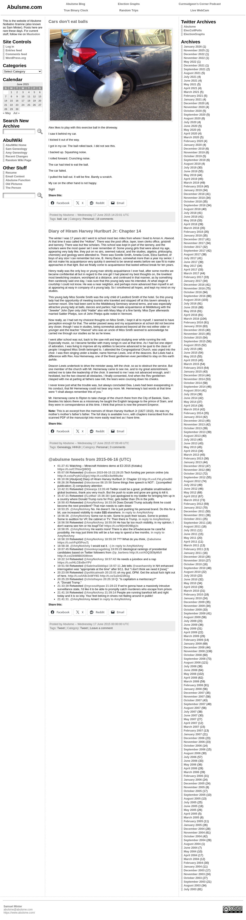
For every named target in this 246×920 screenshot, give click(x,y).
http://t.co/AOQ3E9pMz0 (145, 552)
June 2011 (191, 534)
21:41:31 (63, 599)
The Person (13, 187)
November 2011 (194, 515)
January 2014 (193, 417)
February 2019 (193, 186)
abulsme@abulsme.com (18, 909)
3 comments (117, 447)
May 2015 (190, 356)
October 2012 (193, 473)
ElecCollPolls (193, 30)
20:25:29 (63, 579)
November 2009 (194, 605)
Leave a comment (101, 628)
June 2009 (191, 624)
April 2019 (190, 178)
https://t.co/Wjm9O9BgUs (121, 525)
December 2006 (194, 738)
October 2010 (193, 564)
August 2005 (192, 798)
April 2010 (190, 587)
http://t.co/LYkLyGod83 (156, 479)
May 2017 (190, 265)
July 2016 (190, 303)
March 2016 (191, 318)
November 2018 (194, 197)
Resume (11, 172)
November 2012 (194, 469)
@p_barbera (120, 552)
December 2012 (194, 466)
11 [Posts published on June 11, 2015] (28, 96)
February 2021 (193, 95)
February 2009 (193, 639)
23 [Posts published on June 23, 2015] (17, 105)
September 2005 (195, 794)
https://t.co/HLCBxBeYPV (74, 562)
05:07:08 (63, 472)
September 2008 (195, 658)
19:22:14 (63, 559)
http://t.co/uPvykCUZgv (73, 475)
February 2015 (193, 367)
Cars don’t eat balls (68, 21)
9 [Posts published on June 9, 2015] (17, 96)
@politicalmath (94, 572)
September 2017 (195, 250)
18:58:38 (63, 545)
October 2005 (193, 791)
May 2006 (190, 764)
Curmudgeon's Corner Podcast (200, 4)
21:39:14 (110, 592)
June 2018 (191, 216)
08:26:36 (63, 482)
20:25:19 (109, 579)
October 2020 (193, 110)
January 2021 (193, 99)
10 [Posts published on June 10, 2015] (23, 96)
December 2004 (194, 828)
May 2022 (190, 61)
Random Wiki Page (18, 160)
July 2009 (190, 621)
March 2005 (191, 817)
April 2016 (190, 315)
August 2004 (192, 844)
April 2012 (190, 496)
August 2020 (192, 118)
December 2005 (194, 783)
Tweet (61, 628)
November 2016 (194, 288)
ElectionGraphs (194, 34)
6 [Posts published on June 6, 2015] (39, 92)
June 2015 (191, 352)
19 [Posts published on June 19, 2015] (34, 100)
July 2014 (190, 394)
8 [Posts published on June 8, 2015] (11, 96)
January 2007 (193, 734)
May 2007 (190, 719)
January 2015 (193, 371)
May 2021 (190, 84)
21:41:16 (63, 592)
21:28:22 (111, 585)
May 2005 (190, 810)
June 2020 (191, 126)
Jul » (16, 113)
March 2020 (191, 137)
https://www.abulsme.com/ (19, 912)
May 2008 (190, 673)
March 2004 (191, 859)
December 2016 (194, 284)
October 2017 (193, 247)
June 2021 (191, 80)
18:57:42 (110, 559)
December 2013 (194, 420)
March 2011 (191, 545)
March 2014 (191, 409)
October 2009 (193, 609)
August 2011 (192, 526)
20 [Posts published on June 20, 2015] (39, 100)
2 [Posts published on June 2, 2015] (17, 92)
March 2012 (191, 500)
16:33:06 (110, 502)
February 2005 (193, 821)
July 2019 (190, 167)
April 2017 (190, 269)
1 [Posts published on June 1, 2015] (11, 92)
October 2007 (193, 700)
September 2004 (195, 840)
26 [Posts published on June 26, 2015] (34, 105)
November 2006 (194, 742)
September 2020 (195, 114)
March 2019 (191, 182)
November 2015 (194, 333)
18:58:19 (63, 539)
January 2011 (193, 553)
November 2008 (194, 651)
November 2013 (194, 424)
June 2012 (191, 488)
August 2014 (192, 390)
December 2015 (194, 330)
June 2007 (191, 715)
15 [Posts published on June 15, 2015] (11, 100)
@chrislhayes (93, 579)
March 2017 (191, 273)
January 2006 (193, 779)
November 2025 (194, 50)
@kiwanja (90, 489)
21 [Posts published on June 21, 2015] (5, 105)
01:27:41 (63, 465)
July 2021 (190, 76)
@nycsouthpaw (94, 585)
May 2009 (190, 628)
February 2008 (193, 685)
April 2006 (190, 768)
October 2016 (193, 292)
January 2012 (193, 507)
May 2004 (190, 851)
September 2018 (195, 205)
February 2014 (193, 413)
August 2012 (192, 481)
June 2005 (191, 806)
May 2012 (190, 492)
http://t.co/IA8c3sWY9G (83, 575)
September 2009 (195, 613)
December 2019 (194, 148)
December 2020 (194, 103)
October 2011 (193, 519)
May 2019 (190, 175)
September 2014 (195, 386)
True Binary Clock (76, 10)
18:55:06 (110, 522)
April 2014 (190, 405)
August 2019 (192, 163)
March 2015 (191, 364)
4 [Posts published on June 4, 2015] (28, 92)
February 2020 (193, 141)
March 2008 (191, 681)
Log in (10, 46)
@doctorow (92, 482)
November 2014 (194, 379)
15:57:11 (115, 565)
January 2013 (193, 462)
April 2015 (190, 360)
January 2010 (193, 598)
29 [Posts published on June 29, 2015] (11, 109)
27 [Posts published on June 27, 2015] (39, 105)
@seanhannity (142, 565)
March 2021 (191, 92)
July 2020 (190, 122)
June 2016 (191, 307)
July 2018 (190, 212)
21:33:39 (63, 585)
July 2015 (190, 349)
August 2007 (192, 708)
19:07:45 (63, 549)
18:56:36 (63, 515)
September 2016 (195, 296)
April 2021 (190, 88)
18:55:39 (110, 539)
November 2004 (194, 832)
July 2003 (190, 889)
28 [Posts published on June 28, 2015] (5, 109)
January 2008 (193, 689)
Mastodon (33, 34)
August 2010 (192, 571)
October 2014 (193, 383)
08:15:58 (106, 482)
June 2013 (191, 443)
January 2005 (193, 825)
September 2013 (195, 432)
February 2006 (193, 776)
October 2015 (193, 337)
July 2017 (190, 258)
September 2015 (195, 341)
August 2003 (192, 885)
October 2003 (193, 878)
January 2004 (193, 866)
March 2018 (191, 228)
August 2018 (192, 209)
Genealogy (64, 447)
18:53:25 (63, 509)
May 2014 (190, 401)
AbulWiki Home (16, 145)
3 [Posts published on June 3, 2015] (23, 92)
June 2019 (191, 171)
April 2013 (190, 451)
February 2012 (193, 503)
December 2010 (194, 556)
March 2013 (191, 454)
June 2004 (191, 847)
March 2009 (191, 636)
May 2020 (190, 129)
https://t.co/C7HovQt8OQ (74, 469)
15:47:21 (63, 495)
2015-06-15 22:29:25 (110, 472)
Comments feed (16, 54)
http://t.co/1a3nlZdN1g (115, 575)
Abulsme (190, 26)
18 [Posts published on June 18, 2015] (28, 100)
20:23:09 (63, 572)
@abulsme (154, 539)
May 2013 (190, 447)
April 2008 (190, 677)
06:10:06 (63, 479)
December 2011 (194, 511)
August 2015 (192, 345)
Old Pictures (14, 184)
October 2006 (193, 745)
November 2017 (194, 243)
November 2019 (194, 152)
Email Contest (15, 176)
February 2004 (193, 862)
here (126, 414)
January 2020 (193, 144)
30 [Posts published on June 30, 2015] (17, 109)
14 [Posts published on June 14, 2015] (5, 100)
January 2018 (193, 235)
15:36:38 (103, 495)
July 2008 (190, 666)
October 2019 (193, 156)
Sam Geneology (16, 148)
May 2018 (190, 220)
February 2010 (193, 594)
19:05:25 (116, 549)
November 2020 (194, 107)
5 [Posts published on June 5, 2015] (34, 92)
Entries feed (14, 50)
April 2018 (190, 224)
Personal (88, 218)
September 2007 (195, 704)
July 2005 (190, 802)
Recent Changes (17, 156)
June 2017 (191, 262)
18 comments (104, 218)
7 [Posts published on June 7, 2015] (5, 96)
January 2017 (193, 281)
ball (59, 218)
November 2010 (194, 560)
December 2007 (194, 692)
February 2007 (193, 730)
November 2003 (194, 874)
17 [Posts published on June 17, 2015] (23, 100)
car (65, 218)
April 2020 (190, 133)
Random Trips (128, 10)
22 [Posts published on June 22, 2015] (11, 105)
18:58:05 (63, 529)
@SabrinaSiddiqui (96, 565)
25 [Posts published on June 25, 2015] (28, 105)
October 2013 (193, 428)
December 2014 (194, 375)
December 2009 (194, 602)
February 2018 (193, 231)
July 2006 (190, 757)
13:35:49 (103, 489)
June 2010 (191, 579)
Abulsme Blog (75, 4)
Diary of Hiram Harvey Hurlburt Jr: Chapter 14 (94, 231)
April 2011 (190, 541)
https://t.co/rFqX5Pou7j (73, 542)
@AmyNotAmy (94, 502)
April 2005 (190, 813)
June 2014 (191, 398)
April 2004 (190, 855)
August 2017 (192, 254)
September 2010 (195, 568)
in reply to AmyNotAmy (137, 512)
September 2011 (195, 522)
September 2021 (195, 69)
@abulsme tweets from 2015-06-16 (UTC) (89, 459)
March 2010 (191, 590)
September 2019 (195, 160)
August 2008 (192, 662)
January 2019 (193, 190)
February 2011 (193, 549)
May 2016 (190, 311)
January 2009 (193, 643)
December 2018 (194, 194)
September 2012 (195, 477)
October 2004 (193, 836)
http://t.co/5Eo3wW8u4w (107, 475)
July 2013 (190, 439)
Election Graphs (129, 4)
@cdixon (90, 472)
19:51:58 (63, 565)
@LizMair (90, 495)
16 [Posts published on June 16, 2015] (17, 100)
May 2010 (190, 583)
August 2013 (192, 435)
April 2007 (190, 723)
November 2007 (194, 696)
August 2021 (192, 73)
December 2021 (194, 65)
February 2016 (193, 322)
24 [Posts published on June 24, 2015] (23, 105)
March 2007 (191, 726)
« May (7, 113)
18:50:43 (63, 502)
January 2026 (193, 46)
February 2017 (193, 277)
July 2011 (190, 530)
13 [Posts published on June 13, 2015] (39, 96)
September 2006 (195, 749)
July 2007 (190, 711)
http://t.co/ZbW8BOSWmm (75, 555)
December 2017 (194, 239)
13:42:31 (63, 489)
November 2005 (194, 787)
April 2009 (190, 632)
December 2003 (194, 870)
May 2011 (190, 537)
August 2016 (192, 299)
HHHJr (76, 447)
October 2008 (193, 655)
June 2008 (191, 670)
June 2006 (191, 760)
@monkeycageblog (97, 549)
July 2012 (190, 485)
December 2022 (194, 54)
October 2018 (193, 201)
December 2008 (194, 647)
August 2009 (192, 617)
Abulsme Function (18, 180)
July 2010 (190, 575)
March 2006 (191, 772)
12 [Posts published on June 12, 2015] (34, 96)
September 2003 (195, 881)
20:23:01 (111, 572)
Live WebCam (199, 10)
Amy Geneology (16, 152)
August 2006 (192, 753)
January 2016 (193, 326)
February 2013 (193, 458)
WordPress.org (16, 58)
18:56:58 (63, 522)
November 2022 (194, 58)
